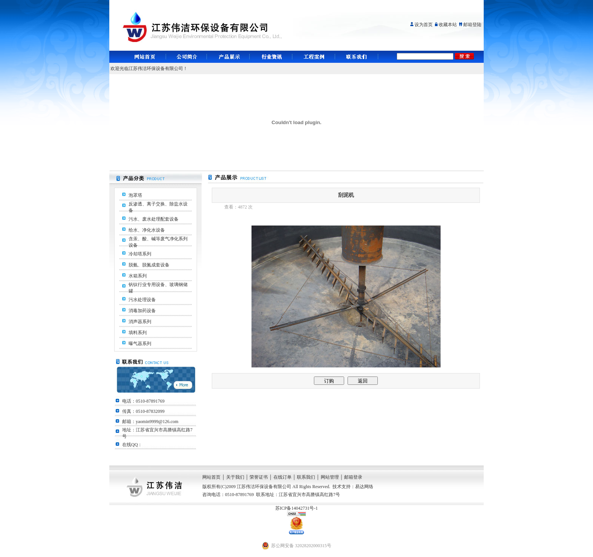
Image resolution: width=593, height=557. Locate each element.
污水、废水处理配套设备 (154, 219)
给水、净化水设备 (147, 230)
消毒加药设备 (142, 310)
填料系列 (138, 332)
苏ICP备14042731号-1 (296, 508)
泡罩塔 (135, 195)
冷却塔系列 (140, 254)
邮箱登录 (353, 477)
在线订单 (282, 477)
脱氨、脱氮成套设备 (149, 265)
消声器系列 (140, 321)
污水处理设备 (142, 299)
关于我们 (235, 477)
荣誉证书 (259, 477)
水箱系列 (138, 275)
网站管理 (330, 477)
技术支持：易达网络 (352, 486)
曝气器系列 (140, 343)
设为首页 (423, 24)
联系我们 (306, 477)
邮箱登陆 (472, 24)
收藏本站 (448, 24)
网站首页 (211, 477)
